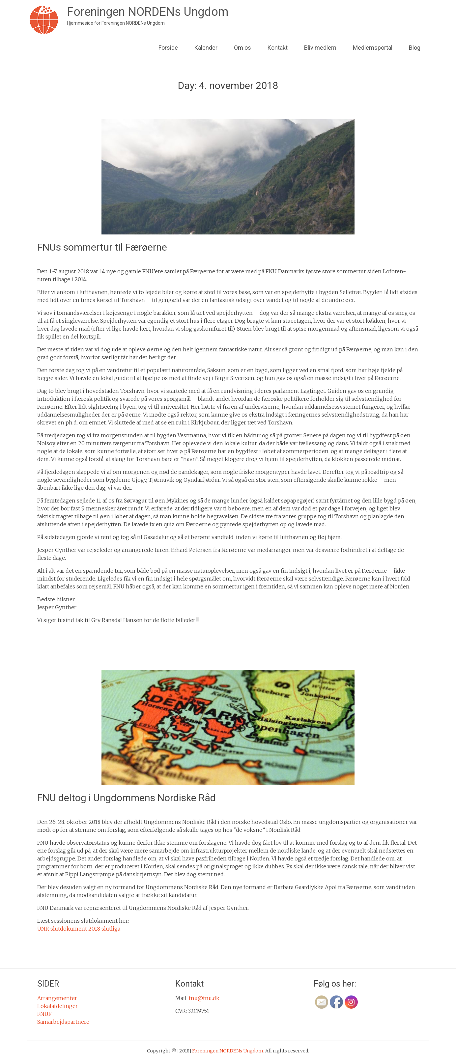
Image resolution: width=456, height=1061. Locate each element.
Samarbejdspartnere (63, 1022)
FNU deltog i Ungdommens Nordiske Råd (126, 797)
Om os (242, 47)
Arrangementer (57, 998)
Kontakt (278, 47)
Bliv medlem (320, 47)
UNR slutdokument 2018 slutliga (78, 928)
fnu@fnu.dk (204, 998)
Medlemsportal (372, 47)
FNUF (44, 1014)
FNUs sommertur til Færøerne (102, 247)
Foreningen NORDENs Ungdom (147, 12)
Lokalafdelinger (57, 1006)
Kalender (205, 47)
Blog (414, 47)
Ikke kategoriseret (67, 633)
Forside (168, 47)
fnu (101, 259)
